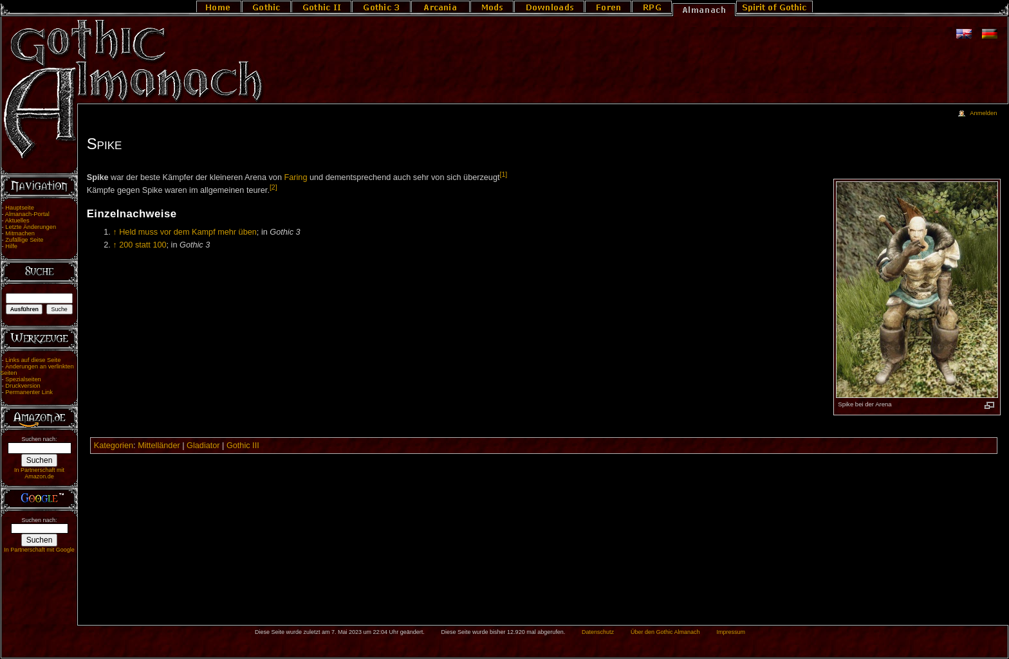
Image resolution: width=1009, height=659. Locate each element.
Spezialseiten (23, 379)
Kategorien (113, 445)
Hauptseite (19, 207)
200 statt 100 (142, 244)
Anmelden (983, 113)
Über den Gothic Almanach (665, 632)
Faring (295, 177)
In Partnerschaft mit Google (39, 549)
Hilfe (11, 246)
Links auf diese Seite (32, 360)
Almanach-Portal (27, 214)
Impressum (730, 632)
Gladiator (203, 445)
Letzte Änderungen (30, 227)
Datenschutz (598, 632)
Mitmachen (20, 233)
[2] (273, 187)
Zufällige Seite (24, 240)
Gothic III (243, 445)
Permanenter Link (29, 392)
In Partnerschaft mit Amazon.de (39, 473)
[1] (504, 174)
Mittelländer (159, 445)
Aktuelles (17, 220)
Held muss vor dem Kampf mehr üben (188, 232)
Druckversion (22, 386)
